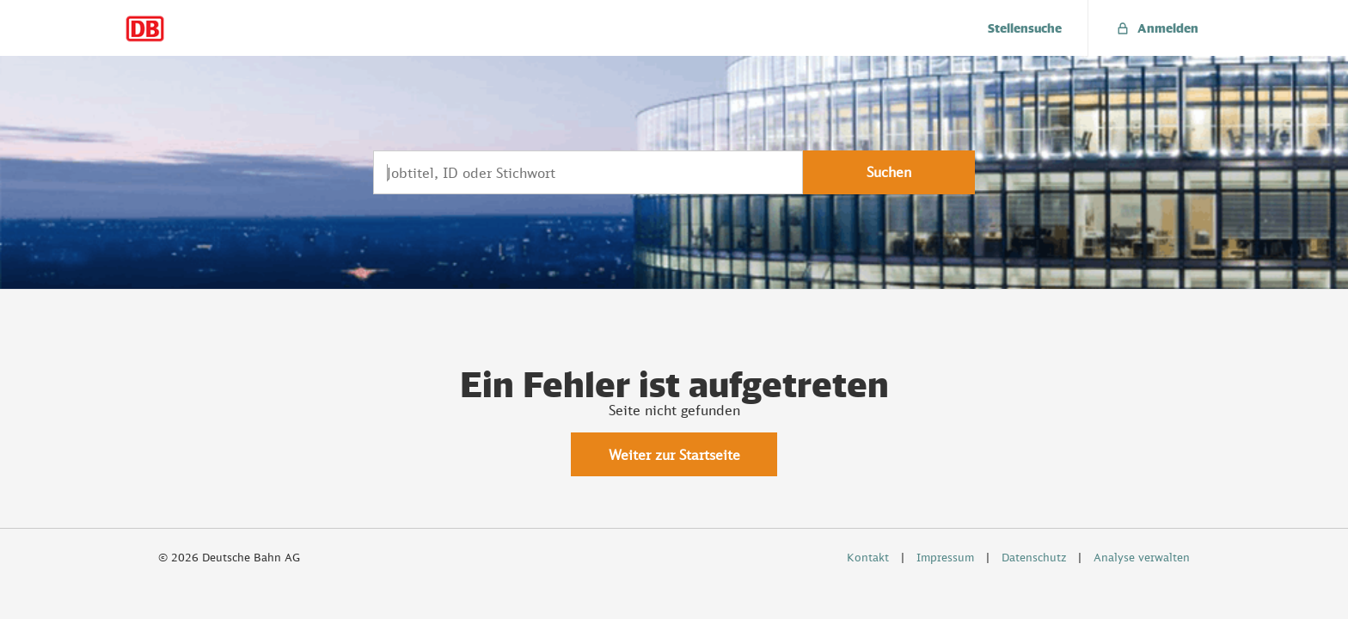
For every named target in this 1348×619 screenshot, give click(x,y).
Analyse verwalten (1142, 557)
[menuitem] (1025, 28)
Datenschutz (1034, 557)
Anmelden (1156, 28)
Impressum (945, 557)
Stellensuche (1025, 28)
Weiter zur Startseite (674, 454)
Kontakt (868, 557)
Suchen (889, 172)
